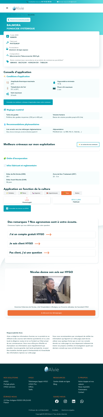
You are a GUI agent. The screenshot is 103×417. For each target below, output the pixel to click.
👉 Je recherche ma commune (88, 144)
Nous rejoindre (84, 387)
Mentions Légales (68, 410)
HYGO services (9, 387)
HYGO (6, 381)
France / (25, 15)
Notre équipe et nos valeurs (86, 382)
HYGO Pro (32, 384)
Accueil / (9, 15)
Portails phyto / (17, 15)
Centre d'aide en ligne (61, 381)
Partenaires (82, 389)
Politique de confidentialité (39, 410)
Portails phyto (9, 384)
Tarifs (30, 389)
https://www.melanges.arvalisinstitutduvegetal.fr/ (21, 132)
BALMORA (31, 15)
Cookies (55, 410)
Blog (55, 384)
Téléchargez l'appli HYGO (38, 381)
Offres (30, 387)
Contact (81, 392)
